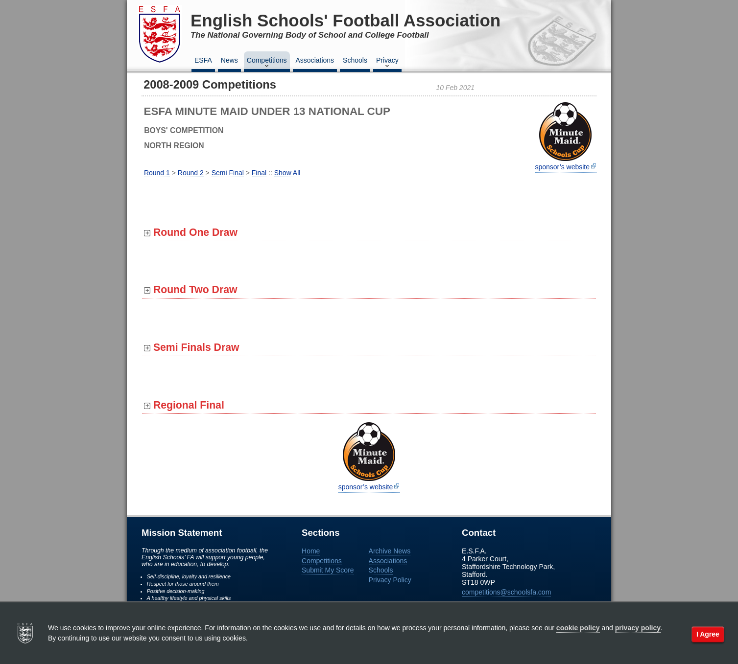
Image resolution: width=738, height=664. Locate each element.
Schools (355, 60)
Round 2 (191, 173)
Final (259, 173)
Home (311, 551)
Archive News (390, 551)
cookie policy (578, 628)
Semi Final (228, 173)
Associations (315, 60)
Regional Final (184, 405)
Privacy (387, 63)
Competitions (267, 63)
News (229, 60)
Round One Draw (191, 232)
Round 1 (157, 173)
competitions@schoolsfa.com (506, 592)
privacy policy (638, 628)
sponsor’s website (562, 167)
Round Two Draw (190, 289)
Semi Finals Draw (191, 347)
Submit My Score (328, 570)
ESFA (203, 60)
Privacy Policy (390, 580)
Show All (287, 173)
